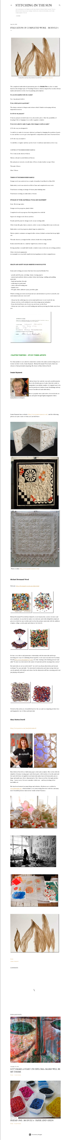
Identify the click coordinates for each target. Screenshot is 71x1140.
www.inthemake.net (47, 77)
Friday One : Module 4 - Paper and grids (31, 1120)
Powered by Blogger (35, 1135)
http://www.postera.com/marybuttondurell (23, 728)
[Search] (60, 5)
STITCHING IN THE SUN (34, 5)
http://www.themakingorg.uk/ (24, 660)
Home (18, 16)
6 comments (18, 1075)
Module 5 (16, 961)
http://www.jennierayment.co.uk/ (38, 414)
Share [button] (11, 959)
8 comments (18, 1123)
